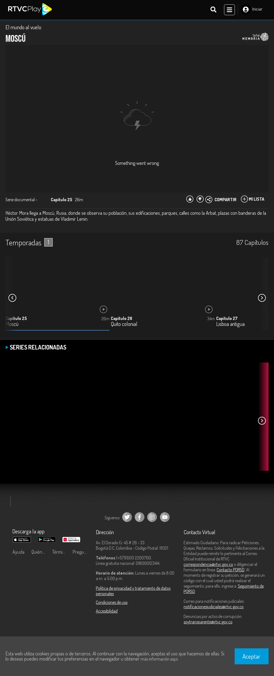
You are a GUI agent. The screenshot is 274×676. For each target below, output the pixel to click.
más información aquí (159, 659)
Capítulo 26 (121, 319)
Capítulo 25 (16, 319)
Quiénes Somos (40, 552)
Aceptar (251, 656)
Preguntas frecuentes (81, 552)
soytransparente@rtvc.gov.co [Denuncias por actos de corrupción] (208, 622)
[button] (262, 298)
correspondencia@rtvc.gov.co (208, 565)
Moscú (11, 325)
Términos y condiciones (61, 552)
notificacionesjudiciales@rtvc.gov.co (214, 607)
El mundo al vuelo (23, 27)
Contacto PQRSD (230, 570)
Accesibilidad (107, 611)
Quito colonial (124, 325)
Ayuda (18, 552)
